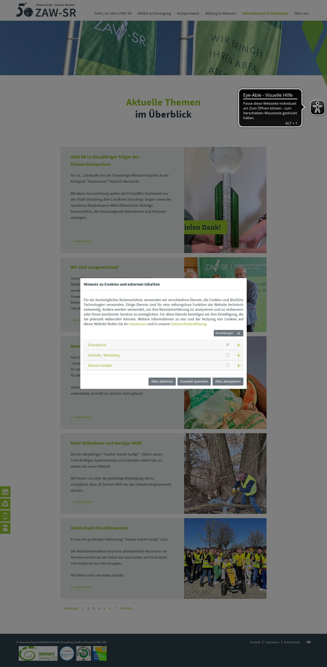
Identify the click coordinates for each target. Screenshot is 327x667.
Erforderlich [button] (97, 344)
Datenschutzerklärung (188, 323)
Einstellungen (224, 333)
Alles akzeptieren (228, 381)
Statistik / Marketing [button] (103, 355)
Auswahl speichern (194, 381)
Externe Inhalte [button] (100, 365)
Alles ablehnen (162, 381)
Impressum (138, 323)
